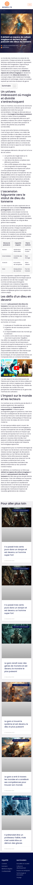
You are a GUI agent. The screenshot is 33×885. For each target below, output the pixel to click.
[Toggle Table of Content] (13, 86)
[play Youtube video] (16, 368)
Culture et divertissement (10, 45)
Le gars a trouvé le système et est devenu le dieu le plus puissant (16, 724)
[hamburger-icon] (30, 4)
